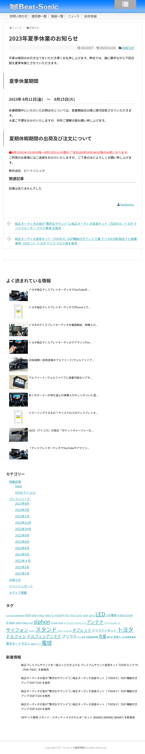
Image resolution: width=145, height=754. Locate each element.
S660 (18, 486)
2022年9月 (22, 535)
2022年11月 (23, 522)
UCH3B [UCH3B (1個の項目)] (54, 622)
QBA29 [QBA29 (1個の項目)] (25, 622)
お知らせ (128, 47)
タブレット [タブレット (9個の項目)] (81, 630)
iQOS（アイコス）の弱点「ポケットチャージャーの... (61, 430)
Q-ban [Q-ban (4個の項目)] (10, 622)
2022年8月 (22, 541)
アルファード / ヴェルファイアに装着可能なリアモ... (61, 377)
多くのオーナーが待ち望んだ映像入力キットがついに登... (63, 395)
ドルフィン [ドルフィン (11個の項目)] (16, 636)
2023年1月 (22, 516)
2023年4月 (22, 503)
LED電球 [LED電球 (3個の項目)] (111, 615)
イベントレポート (21, 586)
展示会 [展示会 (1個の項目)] (110, 637)
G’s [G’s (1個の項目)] (52, 615)
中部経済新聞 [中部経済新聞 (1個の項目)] (92, 637)
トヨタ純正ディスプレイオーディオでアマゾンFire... (60, 342)
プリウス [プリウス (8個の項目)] (69, 636)
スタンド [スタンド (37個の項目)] (46, 629)
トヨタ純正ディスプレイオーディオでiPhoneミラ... (60, 307)
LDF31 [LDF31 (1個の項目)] (92, 615)
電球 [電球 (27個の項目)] (47, 642)
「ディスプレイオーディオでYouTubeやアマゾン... (59, 448)
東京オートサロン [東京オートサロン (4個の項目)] (18, 643)
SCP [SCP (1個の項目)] (31, 622)
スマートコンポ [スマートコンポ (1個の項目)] (64, 630)
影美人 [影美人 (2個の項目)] (117, 637)
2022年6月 (22, 548)
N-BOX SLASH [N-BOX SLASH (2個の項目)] (125, 615)
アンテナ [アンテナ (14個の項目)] (94, 622)
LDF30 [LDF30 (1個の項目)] (85, 615)
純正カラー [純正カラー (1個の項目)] (36, 643)
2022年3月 (22, 567)
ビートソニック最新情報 (71, 747)
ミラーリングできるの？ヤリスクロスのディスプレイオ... (63, 413)
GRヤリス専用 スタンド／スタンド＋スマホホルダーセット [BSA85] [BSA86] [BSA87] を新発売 (78, 717)
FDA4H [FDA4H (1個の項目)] (34, 615)
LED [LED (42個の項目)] (100, 614)
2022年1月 (22, 573)
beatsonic (127, 204)
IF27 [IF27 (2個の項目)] (67, 615)
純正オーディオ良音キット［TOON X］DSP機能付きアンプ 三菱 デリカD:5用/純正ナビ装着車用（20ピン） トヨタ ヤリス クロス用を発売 (71, 240)
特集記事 (15, 481)
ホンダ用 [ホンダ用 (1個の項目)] (81, 637)
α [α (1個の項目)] (64, 622)
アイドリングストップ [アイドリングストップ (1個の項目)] (76, 622)
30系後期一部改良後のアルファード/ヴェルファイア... (61, 360)
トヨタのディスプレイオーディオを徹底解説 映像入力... (63, 325)
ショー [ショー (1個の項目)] (32, 630)
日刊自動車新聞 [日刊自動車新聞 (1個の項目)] (129, 637)
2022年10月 (23, 529)
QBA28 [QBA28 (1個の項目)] (19, 622)
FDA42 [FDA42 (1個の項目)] (48, 615)
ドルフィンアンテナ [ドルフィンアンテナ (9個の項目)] (44, 636)
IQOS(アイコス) (25, 492)
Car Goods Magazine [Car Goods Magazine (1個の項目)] (15, 615)
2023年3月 (22, 509)
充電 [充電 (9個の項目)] (102, 636)
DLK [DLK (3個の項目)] (28, 615)
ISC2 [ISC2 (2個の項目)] (72, 615)
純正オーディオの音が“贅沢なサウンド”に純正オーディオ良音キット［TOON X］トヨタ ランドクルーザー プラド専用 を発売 (71, 225)
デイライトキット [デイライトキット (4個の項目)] (104, 630)
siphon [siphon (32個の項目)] (42, 621)
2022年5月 (22, 554)
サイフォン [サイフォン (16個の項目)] (17, 629)
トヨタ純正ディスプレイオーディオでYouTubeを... (59, 289)
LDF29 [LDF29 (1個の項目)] (79, 615)
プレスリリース (19, 499)
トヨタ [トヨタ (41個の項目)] (125, 629)
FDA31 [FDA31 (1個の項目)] (41, 615)
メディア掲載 (18, 592)
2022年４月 (23, 560)
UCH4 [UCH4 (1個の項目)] (60, 622)
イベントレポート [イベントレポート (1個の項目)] (112, 622)
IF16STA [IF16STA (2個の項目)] (59, 615)
